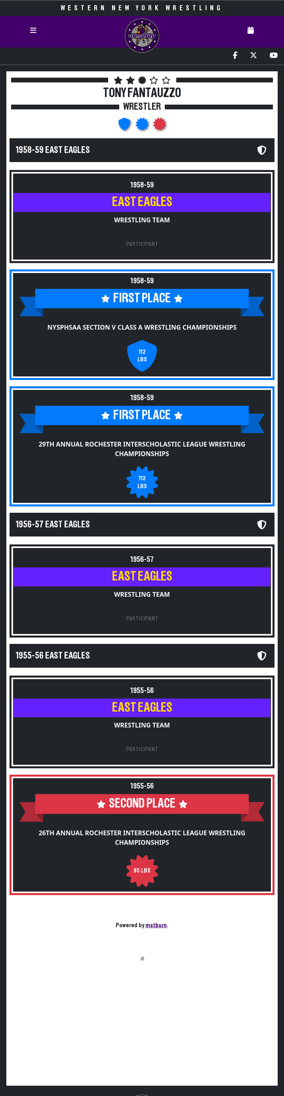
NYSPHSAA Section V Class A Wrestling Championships (142, 327)
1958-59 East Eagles (53, 150)
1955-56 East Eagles (53, 656)
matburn (156, 925)
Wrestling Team (142, 220)
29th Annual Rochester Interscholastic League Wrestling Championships (141, 449)
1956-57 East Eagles (53, 524)
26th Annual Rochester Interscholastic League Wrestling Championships (141, 838)
